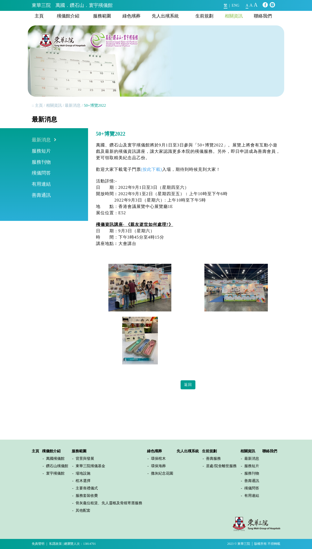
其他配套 (83, 510)
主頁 (39, 16)
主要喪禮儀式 (87, 488)
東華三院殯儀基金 (90, 466)
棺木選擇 (83, 481)
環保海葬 (158, 466)
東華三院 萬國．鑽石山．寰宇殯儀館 (72, 5)
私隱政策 (55, 544)
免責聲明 (38, 544)
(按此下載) (151, 169)
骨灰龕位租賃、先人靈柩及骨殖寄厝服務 (109, 503)
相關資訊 (234, 16)
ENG (235, 5)
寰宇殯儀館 (55, 473)
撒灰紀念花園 (162, 473)
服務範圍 (102, 16)
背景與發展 (85, 459)
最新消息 (73, 105)
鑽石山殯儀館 (57, 466)
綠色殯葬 (131, 16)
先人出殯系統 (165, 16)
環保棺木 (158, 459)
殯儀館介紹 (68, 16)
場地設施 (83, 473)
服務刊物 (41, 162)
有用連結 (41, 184)
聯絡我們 (263, 16)
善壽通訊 (41, 195)
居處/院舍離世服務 (221, 466)
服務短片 (41, 151)
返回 (188, 385)
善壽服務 (213, 459)
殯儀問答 (41, 173)
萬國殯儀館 (55, 459)
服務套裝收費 (87, 496)
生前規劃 (204, 16)
